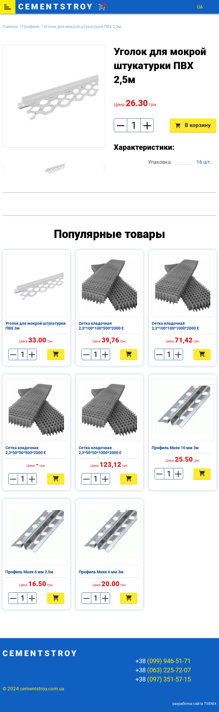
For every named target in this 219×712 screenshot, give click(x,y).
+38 (163, 661)
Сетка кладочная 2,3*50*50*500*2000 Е (25, 450)
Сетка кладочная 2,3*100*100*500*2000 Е (101, 326)
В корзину (193, 125)
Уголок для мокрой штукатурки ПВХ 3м (35, 326)
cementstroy (56, 7)
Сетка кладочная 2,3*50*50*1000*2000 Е (100, 450)
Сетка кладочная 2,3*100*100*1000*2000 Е (175, 326)
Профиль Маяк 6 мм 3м (101, 572)
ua (200, 7)
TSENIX (210, 703)
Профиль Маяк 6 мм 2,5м (29, 572)
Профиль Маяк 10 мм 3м (175, 447)
